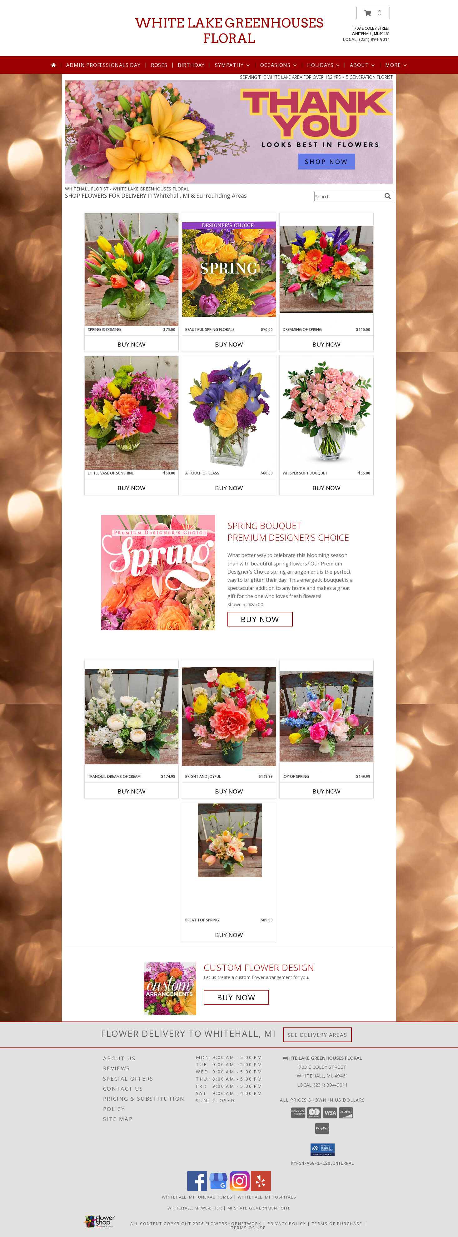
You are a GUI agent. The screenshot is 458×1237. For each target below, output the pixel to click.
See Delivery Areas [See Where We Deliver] (317, 1034)
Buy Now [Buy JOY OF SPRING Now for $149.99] (326, 791)
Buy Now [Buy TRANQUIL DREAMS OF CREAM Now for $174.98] (131, 791)
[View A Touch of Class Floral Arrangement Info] (229, 413)
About (363, 65)
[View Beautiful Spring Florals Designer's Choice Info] (229, 269)
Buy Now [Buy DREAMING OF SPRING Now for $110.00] (326, 344)
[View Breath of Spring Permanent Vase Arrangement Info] (229, 840)
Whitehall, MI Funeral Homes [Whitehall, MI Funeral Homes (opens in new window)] (197, 1196)
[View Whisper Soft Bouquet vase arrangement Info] (326, 413)
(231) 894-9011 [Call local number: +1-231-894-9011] (374, 39)
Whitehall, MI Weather (194, 1207)
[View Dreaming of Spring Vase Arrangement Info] (326, 270)
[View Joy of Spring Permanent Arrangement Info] (326, 716)
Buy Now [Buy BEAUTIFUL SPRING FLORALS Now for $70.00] (229, 344)
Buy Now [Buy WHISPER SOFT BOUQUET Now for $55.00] (326, 488)
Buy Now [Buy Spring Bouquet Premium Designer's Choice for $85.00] (260, 619)
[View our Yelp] (261, 1189)
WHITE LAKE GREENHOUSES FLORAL (229, 31)
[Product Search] (348, 196)
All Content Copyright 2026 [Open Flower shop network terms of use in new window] (167, 1223)
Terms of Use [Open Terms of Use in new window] (248, 1227)
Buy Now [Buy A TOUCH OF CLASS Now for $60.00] (229, 488)
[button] (373, 13)
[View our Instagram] (240, 1189)
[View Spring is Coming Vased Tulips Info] (131, 269)
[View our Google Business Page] (218, 1189)
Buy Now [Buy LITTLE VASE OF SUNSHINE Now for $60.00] (131, 488)
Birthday (191, 65)
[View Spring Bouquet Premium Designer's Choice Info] (162, 572)
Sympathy (233, 65)
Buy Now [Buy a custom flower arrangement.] (236, 997)
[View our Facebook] (197, 1189)
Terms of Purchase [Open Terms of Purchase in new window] (337, 1223)
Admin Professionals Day (103, 65)
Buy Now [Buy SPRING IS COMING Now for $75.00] (131, 344)
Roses (159, 65)
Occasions (279, 65)
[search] (388, 196)
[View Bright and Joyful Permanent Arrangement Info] (229, 716)
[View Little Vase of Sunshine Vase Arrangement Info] (131, 413)
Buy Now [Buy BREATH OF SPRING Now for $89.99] (229, 935)
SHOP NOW (326, 161)
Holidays (324, 65)
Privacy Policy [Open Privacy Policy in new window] (286, 1223)
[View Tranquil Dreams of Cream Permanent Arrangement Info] (131, 716)
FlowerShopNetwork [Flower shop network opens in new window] (233, 1223)
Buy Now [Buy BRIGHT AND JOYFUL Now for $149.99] (229, 791)
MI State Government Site (259, 1207)
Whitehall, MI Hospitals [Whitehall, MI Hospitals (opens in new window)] (267, 1196)
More (396, 65)
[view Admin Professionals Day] (229, 182)
